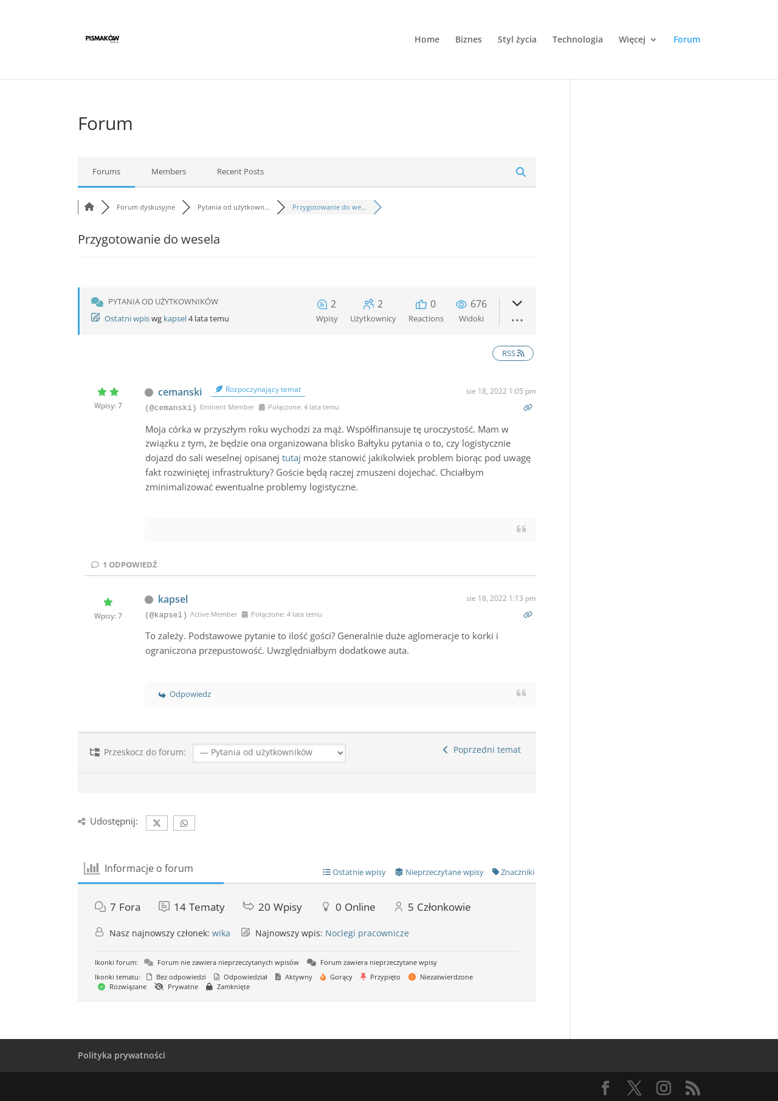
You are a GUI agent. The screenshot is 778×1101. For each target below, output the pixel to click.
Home (427, 40)
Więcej (632, 40)
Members (168, 171)
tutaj (291, 457)
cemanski (180, 392)
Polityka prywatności (121, 1055)
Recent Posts (240, 171)
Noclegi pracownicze (367, 933)
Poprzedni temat (482, 749)
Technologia (578, 40)
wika (221, 933)
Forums (106, 171)
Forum (686, 40)
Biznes (468, 40)
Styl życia (517, 40)
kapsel (175, 318)
